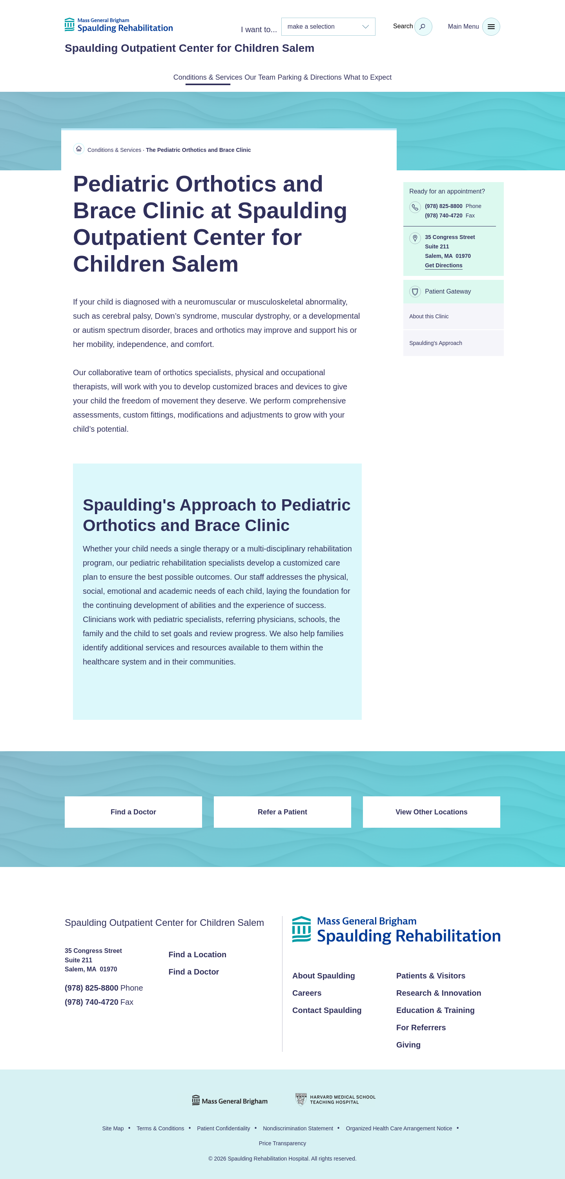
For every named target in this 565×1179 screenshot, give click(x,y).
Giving (408, 1043)
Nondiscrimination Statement (298, 1127)
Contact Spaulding (327, 1008)
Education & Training (435, 1008)
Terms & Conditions (160, 1127)
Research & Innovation (438, 991)
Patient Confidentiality (223, 1127)
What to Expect (400, 76)
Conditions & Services (176, 76)
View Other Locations (432, 810)
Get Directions (444, 264)
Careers (307, 991)
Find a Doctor (133, 810)
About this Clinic (428, 315)
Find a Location (198, 953)
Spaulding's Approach (435, 341)
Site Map (113, 1127)
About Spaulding (323, 974)
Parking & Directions (320, 76)
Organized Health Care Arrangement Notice (399, 1127)
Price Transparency (282, 1142)
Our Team (250, 76)
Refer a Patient (282, 810)
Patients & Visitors (430, 974)
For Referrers (421, 1026)
